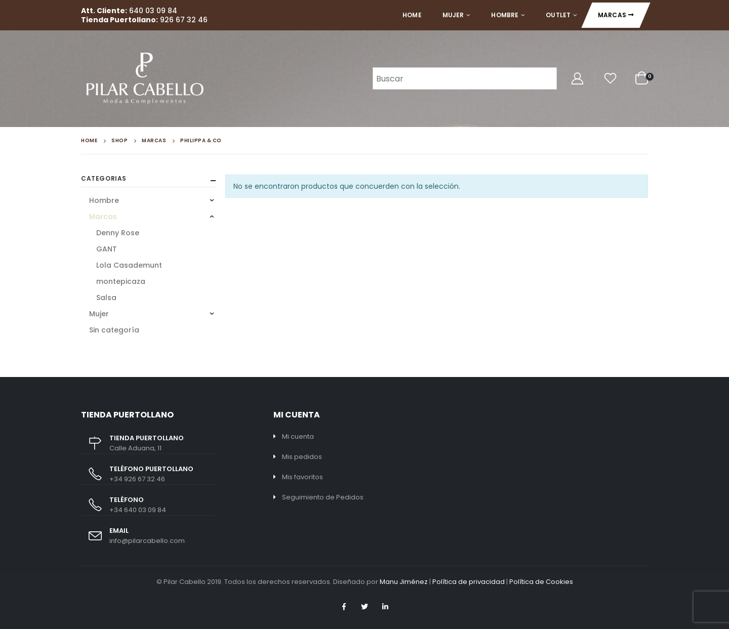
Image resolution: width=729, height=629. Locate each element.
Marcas (612, 15)
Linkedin (385, 606)
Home (411, 15)
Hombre (504, 15)
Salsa (106, 297)
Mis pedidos (302, 457)
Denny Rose (117, 233)
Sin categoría (114, 330)
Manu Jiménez (404, 581)
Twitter (364, 606)
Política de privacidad (468, 581)
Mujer (453, 15)
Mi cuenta (298, 436)
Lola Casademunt (129, 265)
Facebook (343, 606)
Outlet (558, 15)
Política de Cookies (541, 581)
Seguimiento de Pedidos (322, 497)
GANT (106, 249)
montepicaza (120, 281)
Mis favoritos (302, 477)
